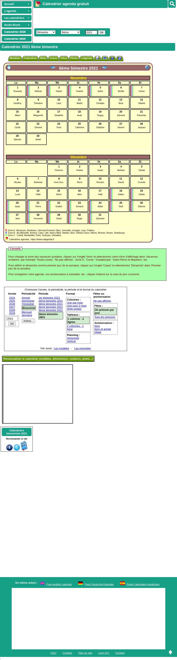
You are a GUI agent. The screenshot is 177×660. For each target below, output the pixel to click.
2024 (12, 297)
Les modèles (61, 348)
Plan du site (85, 652)
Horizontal (73, 338)
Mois (43, 58)
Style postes (74, 308)
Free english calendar (59, 584)
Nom (97, 326)
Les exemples (82, 348)
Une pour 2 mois (76, 305)
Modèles (15, 58)
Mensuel (27, 312)
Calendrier (30, 58)
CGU (53, 652)
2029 (12, 313)
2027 (12, 307)
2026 (12, 303)
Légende (86, 58)
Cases (53, 58)
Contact (120, 652)
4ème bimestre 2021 (51, 307)
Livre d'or (103, 652)
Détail (97, 332)
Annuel (26, 297)
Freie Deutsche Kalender (99, 584)
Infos (64, 58)
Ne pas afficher (102, 300)
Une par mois (75, 302)
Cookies (67, 652)
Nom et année (102, 329)
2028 (12, 310)
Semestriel (28, 300)
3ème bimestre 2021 (51, 303)
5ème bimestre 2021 (51, 310)
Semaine (27, 315)
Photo (74, 58)
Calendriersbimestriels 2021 (16, 432)
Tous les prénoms (104, 317)
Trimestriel (28, 303)
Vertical (71, 341)
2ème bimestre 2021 (51, 300)
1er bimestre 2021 (49, 297)
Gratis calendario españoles (143, 584)
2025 (12, 300)
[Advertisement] (103, 17)
